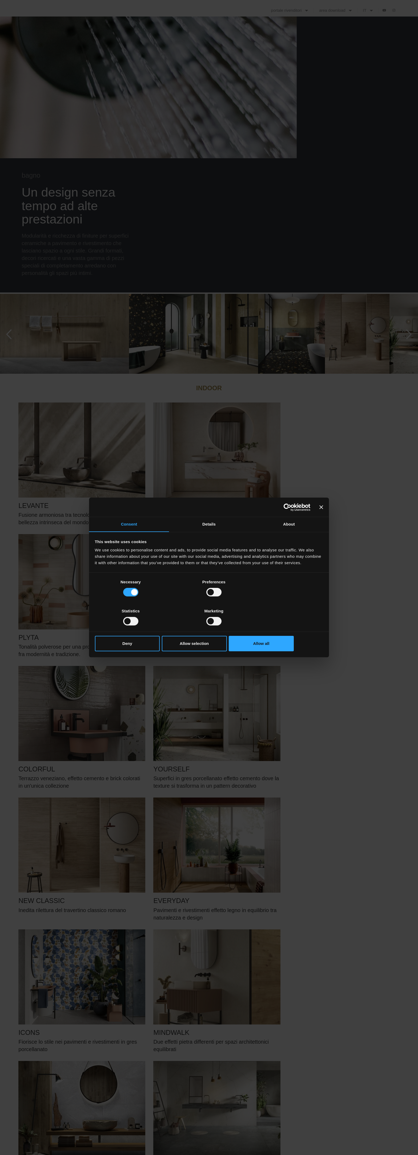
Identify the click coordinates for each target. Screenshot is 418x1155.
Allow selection (208, 629)
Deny (132, 629)
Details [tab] (209, 539)
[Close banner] (321, 522)
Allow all (286, 629)
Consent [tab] (129, 539)
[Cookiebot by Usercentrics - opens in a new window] (286, 522)
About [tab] (289, 539)
